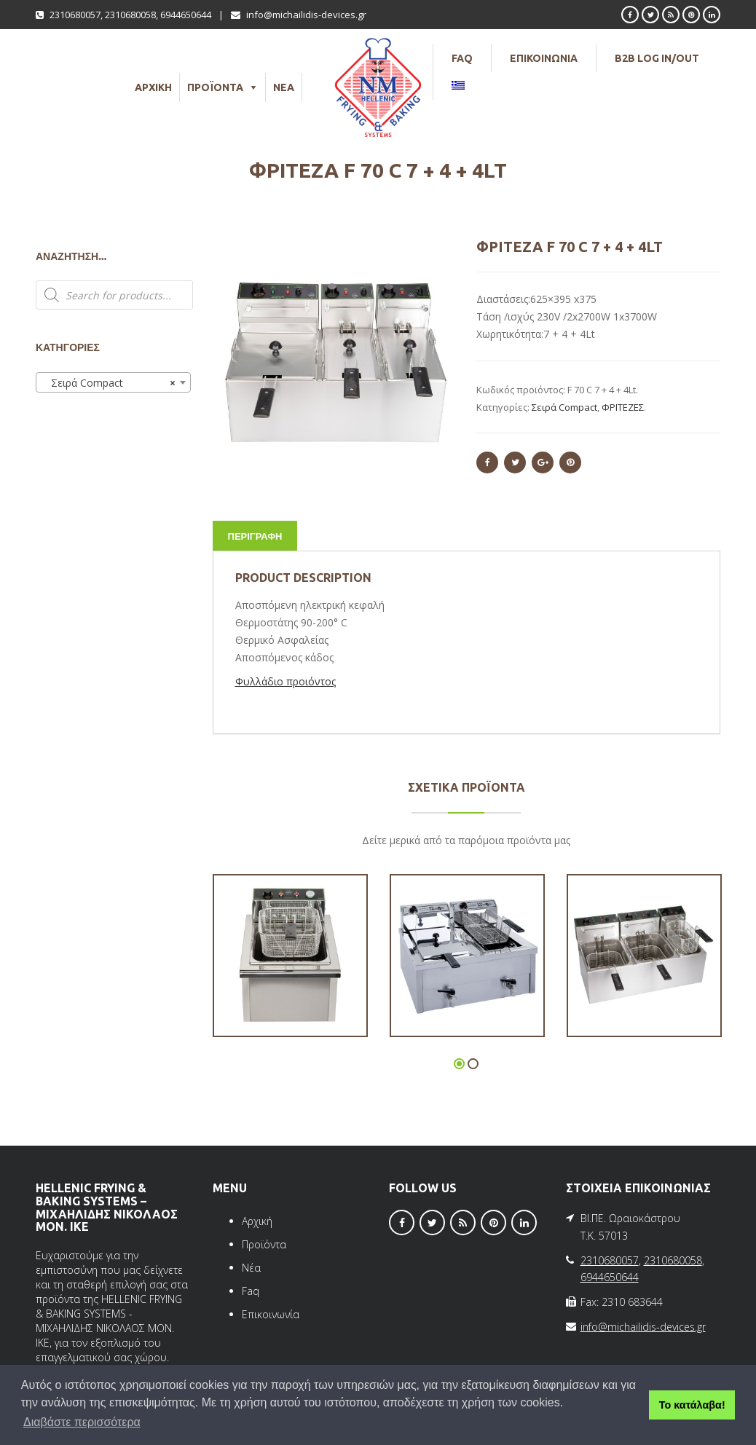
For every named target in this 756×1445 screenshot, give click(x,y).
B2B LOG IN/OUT (657, 58)
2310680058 (130, 14)
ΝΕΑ (283, 87)
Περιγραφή (255, 536)
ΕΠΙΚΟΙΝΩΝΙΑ (544, 58)
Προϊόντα (264, 1244)
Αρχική (257, 1221)
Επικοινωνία (270, 1314)
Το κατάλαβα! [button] (692, 1405)
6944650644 (185, 14)
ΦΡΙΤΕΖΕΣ (623, 407)
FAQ (462, 58)
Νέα (251, 1268)
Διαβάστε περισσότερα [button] (82, 1422)
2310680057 (75, 14)
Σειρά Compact (564, 407)
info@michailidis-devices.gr (306, 14)
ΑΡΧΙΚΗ (153, 87)
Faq (250, 1291)
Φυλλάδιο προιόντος (285, 681)
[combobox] (113, 382)
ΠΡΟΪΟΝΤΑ (215, 87)
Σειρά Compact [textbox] (109, 383)
